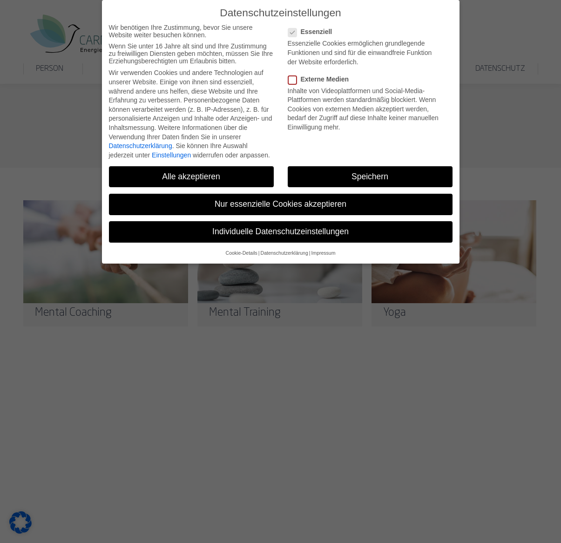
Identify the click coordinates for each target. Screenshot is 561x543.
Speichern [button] (369, 172)
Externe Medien (321, 75)
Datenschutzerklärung (140, 142)
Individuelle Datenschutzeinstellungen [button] (280, 227)
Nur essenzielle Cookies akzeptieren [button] (280, 200)
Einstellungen (171, 151)
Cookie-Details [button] (241, 249)
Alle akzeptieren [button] (191, 172)
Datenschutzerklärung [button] (284, 249)
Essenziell (313, 28)
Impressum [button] (323, 249)
